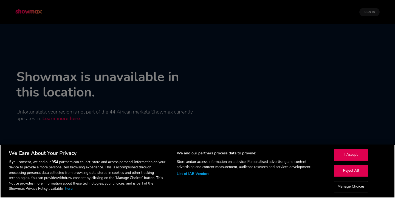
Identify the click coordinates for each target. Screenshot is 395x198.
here (69, 188)
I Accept (351, 154)
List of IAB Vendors (193, 173)
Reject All (351, 170)
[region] (197, 171)
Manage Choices (351, 186)
